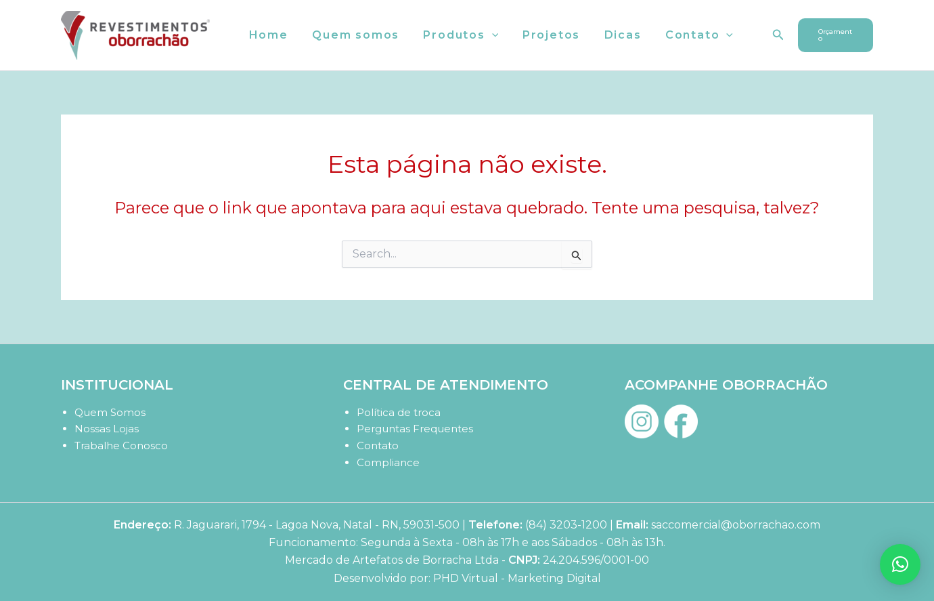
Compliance (388, 462)
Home (267, 34)
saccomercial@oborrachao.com (735, 524)
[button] (486, 35)
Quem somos (352, 34)
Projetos (543, 34)
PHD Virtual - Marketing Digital (517, 578)
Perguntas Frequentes (415, 428)
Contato (687, 35)
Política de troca (399, 412)
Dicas (612, 34)
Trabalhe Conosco (121, 445)
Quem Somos (110, 412)
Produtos (455, 35)
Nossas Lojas (106, 428)
